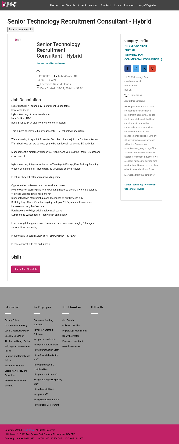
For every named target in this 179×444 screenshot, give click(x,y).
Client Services (87, 5)
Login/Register (146, 5)
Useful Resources (71, 346)
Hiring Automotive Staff (45, 374)
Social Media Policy (14, 336)
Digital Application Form (74, 330)
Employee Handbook (72, 341)
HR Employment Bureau (135, 48)
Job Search (68, 5)
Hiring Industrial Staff (44, 339)
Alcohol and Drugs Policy (17, 341)
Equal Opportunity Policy (17, 330)
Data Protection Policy (16, 325)
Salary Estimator (70, 336)
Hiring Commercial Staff (46, 344)
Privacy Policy (12, 320)
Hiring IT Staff (41, 394)
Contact (106, 5)
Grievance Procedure (15, 380)
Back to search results (21, 29)
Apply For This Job (26, 269)
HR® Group (29, 430)
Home (54, 5)
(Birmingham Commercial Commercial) (141, 57)
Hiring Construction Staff (46, 350)
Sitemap (9, 385)
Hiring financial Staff (44, 389)
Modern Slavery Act (14, 365)
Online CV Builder (71, 325)
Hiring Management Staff (46, 399)
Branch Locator (124, 5)
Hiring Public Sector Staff (46, 405)
